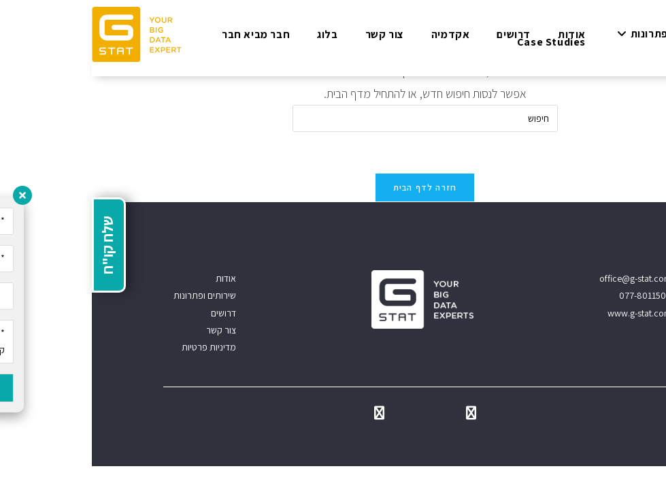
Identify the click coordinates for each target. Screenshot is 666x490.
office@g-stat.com (543, 278)
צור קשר (129, 330)
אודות (134, 278)
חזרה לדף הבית (333, 187)
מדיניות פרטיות (117, 347)
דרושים (131, 313)
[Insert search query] (333, 118)
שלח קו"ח (15, 245)
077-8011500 (553, 295)
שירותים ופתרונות (113, 295)
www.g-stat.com (548, 313)
